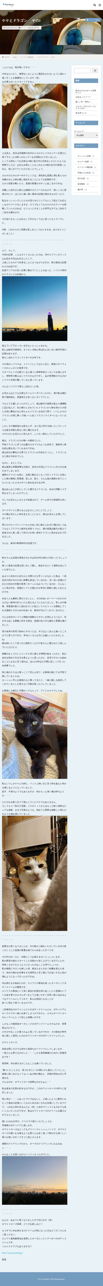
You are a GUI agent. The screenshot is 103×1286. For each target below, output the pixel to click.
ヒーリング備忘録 (26, 28)
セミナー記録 (85, 162)
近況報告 (83, 185)
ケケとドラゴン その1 (46, 57)
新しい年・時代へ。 (84, 102)
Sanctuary (60, 1279)
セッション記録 (86, 156)
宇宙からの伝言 (86, 173)
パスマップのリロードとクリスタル (86, 107)
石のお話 (83, 179)
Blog (14, 57)
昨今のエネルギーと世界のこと (86, 91)
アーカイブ (79, 131)
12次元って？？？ (83, 97)
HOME (6, 57)
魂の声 (36, 28)
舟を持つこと (81, 113)
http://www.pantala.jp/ (12, 1253)
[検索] (95, 70)
